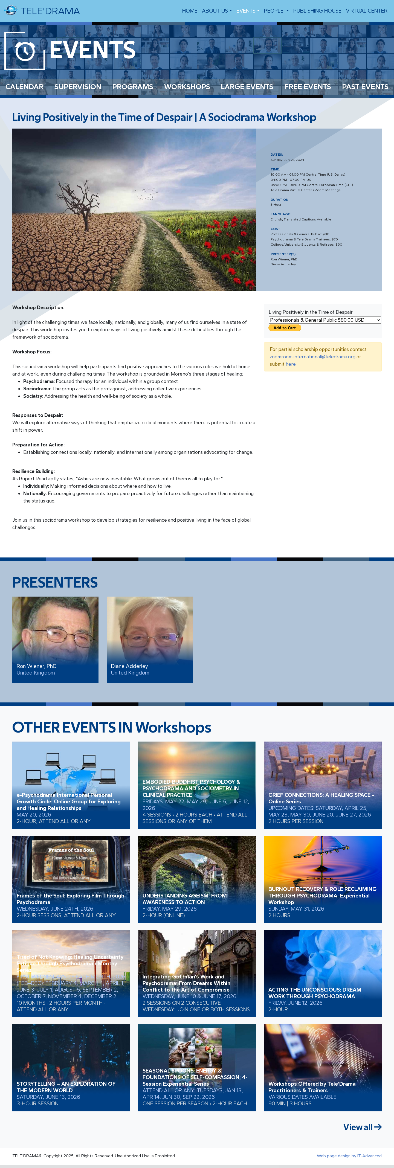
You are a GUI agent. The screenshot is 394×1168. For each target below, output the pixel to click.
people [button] (274, 11)
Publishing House (317, 11)
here (291, 364)
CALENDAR (24, 86)
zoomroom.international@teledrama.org (312, 357)
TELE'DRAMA (42, 10)
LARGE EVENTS (247, 86)
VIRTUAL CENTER (366, 11)
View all (362, 1127)
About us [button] (215, 11)
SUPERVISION (77, 86)
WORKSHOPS (187, 86)
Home (190, 11)
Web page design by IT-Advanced (349, 1155)
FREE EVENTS (307, 86)
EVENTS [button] (246, 11)
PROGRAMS (132, 86)
